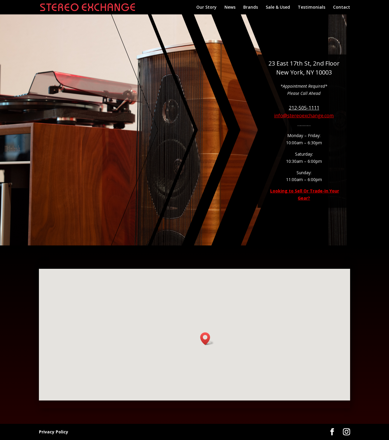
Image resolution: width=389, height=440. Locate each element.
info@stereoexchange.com (304, 115)
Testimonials (311, 7)
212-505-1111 (304, 107)
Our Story (206, 7)
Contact (341, 7)
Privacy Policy (53, 432)
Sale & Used (278, 7)
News (229, 7)
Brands (250, 7)
